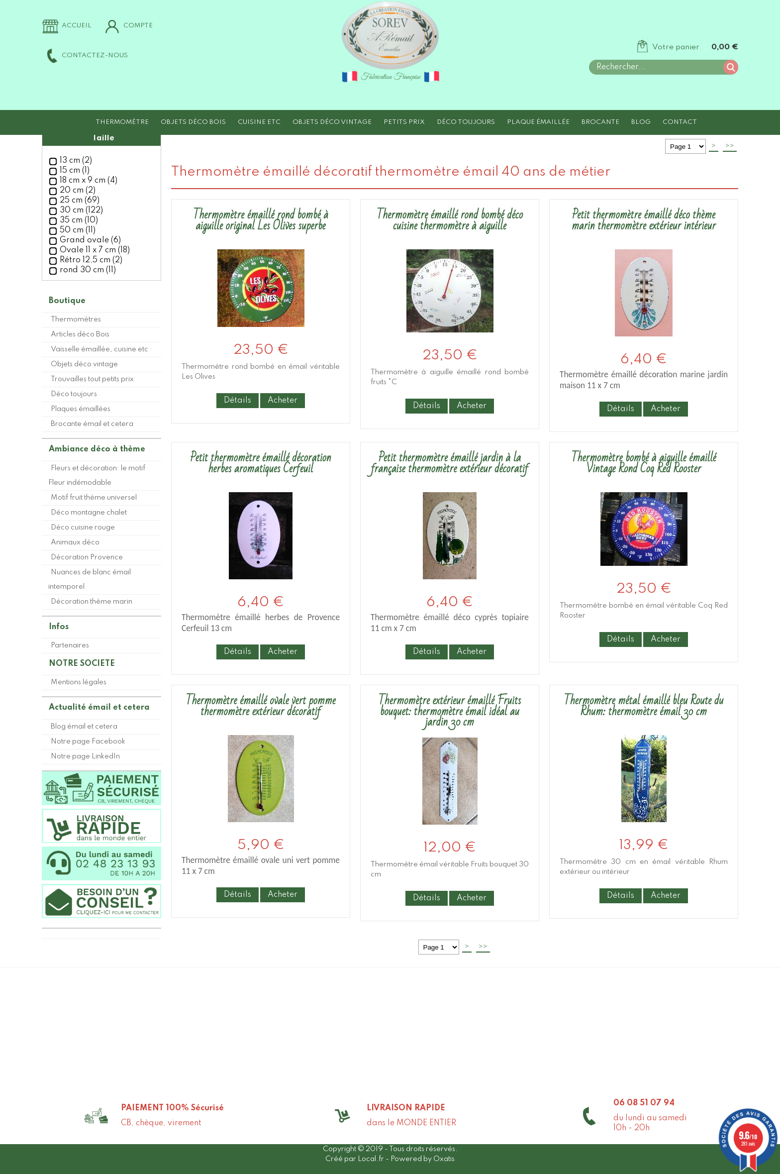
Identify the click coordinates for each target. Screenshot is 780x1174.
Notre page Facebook (88, 741)
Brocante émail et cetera (92, 424)
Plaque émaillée (538, 122)
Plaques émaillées (80, 409)
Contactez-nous (95, 55)
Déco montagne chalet (89, 512)
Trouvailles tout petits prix (92, 379)
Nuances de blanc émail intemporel (89, 579)
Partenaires (70, 645)
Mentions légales (78, 682)
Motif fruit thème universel (94, 497)
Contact (680, 122)
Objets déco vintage (332, 122)
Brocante (600, 122)
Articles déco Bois (80, 334)
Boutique (67, 301)
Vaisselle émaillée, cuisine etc (99, 349)
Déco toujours (466, 122)
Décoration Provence (87, 557)
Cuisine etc (259, 122)
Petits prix (404, 122)
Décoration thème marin (91, 601)
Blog (641, 122)
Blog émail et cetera (84, 726)
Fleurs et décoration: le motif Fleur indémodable (96, 475)
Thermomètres (76, 319)
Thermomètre (122, 122)
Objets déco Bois (193, 122)
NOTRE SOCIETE (82, 664)
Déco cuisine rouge (83, 527)
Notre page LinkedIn (85, 756)
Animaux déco (75, 542)
